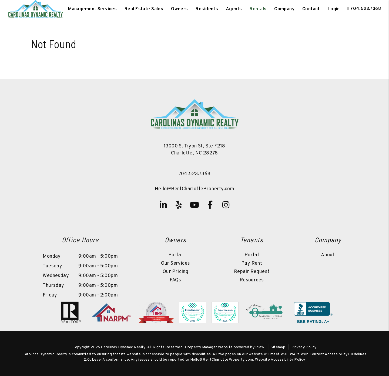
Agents (234, 9)
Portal (175, 255)
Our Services (175, 263)
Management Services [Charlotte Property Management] (92, 9)
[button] (163, 204)
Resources (252, 280)
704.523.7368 (365, 9)
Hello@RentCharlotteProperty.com (194, 189)
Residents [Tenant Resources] (207, 9)
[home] (35, 9)
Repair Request (252, 272)
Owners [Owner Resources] (179, 9)
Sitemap (278, 347)
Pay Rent (251, 263)
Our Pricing (175, 272)
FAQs (175, 280)
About (328, 255)
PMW (259, 347)
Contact (311, 9)
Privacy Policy (304, 347)
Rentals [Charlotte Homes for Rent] (258, 9)
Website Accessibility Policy (280, 359)
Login (334, 9)
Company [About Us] (284, 9)
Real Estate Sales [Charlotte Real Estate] (144, 9)
